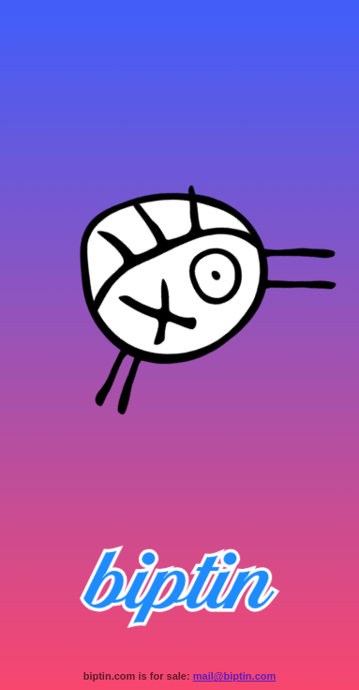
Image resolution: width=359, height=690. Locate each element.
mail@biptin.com (235, 676)
